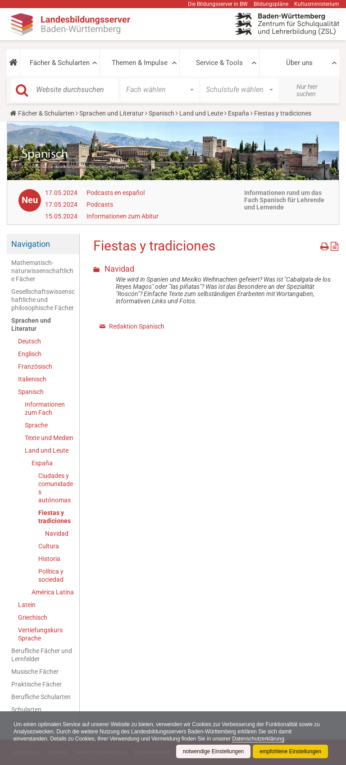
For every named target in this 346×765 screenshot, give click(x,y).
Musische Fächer (35, 671)
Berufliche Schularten (41, 696)
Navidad (56, 533)
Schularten (26, 709)
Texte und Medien (49, 437)
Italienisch (32, 379)
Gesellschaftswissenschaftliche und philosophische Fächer (43, 299)
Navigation (30, 244)
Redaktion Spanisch (136, 326)
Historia (49, 558)
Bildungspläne (271, 4)
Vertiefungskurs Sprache (40, 634)
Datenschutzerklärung (260, 739)
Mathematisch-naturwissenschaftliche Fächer (42, 271)
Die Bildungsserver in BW (218, 4)
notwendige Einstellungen (212, 751)
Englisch (29, 353)
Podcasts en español (115, 192)
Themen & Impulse (140, 63)
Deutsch (29, 341)
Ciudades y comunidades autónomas (55, 488)
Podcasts (99, 204)
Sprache (36, 425)
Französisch (35, 366)
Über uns (299, 63)
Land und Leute (201, 113)
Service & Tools (219, 63)
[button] (13, 63)
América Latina (53, 592)
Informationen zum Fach (45, 408)
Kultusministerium (316, 4)
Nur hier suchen (307, 90)
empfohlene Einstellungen (290, 751)
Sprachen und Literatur (111, 113)
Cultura (48, 546)
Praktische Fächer (36, 684)
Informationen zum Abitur (122, 216)
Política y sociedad (51, 575)
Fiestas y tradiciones (54, 516)
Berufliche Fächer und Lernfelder (41, 655)
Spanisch (161, 113)
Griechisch (32, 617)
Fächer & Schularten (60, 63)
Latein (27, 604)
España (238, 113)
